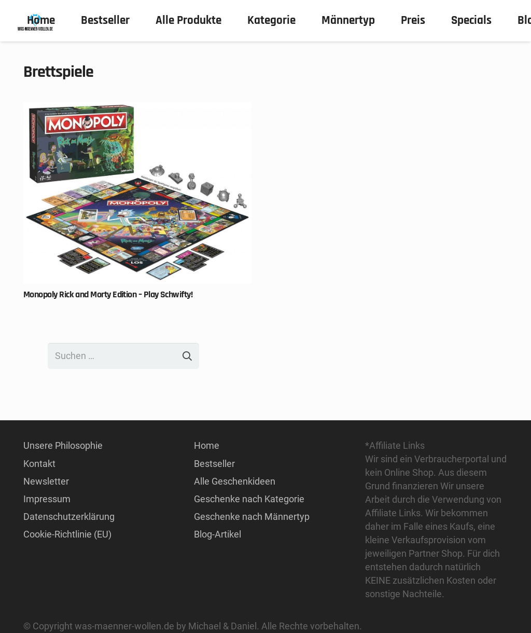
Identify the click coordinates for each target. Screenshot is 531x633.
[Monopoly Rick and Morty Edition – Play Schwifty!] (137, 108)
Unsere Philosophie (63, 445)
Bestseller (214, 463)
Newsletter (46, 481)
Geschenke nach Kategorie (249, 498)
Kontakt (39, 463)
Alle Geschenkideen (234, 481)
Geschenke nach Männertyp (252, 516)
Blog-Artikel (217, 534)
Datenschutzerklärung (69, 516)
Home (206, 445)
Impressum (47, 498)
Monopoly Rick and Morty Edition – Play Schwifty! (107, 294)
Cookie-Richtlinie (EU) (67, 534)
